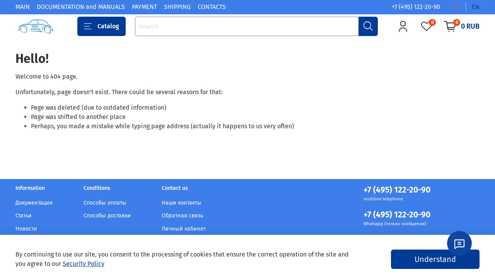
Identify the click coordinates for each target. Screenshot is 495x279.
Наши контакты (181, 203)
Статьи (23, 215)
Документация (34, 203)
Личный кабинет (184, 229)
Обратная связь (182, 215)
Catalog (101, 26)
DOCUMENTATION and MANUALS (81, 6)
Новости (26, 229)
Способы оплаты (105, 203)
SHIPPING (177, 6)
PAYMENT (144, 6)
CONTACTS (212, 6)
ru (456, 6)
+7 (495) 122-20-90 (416, 6)
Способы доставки (107, 215)
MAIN (22, 6)
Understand (435, 259)
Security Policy (83, 263)
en (476, 6)
